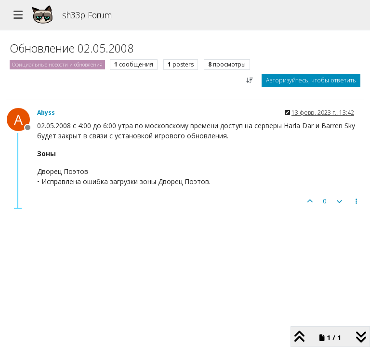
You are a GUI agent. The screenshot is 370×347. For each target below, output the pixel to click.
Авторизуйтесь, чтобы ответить (311, 80)
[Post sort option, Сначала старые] (250, 80)
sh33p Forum (87, 15)
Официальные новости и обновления (57, 64)
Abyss (46, 112)
